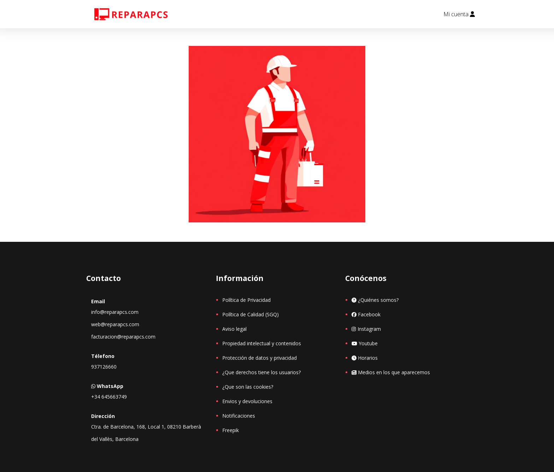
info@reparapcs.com (114, 312)
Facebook (366, 314)
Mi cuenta (459, 14)
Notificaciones (238, 415)
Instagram (366, 328)
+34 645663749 (109, 396)
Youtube (365, 343)
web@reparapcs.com (115, 324)
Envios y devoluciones (247, 401)
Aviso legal (234, 328)
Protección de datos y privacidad (259, 357)
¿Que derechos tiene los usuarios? (261, 372)
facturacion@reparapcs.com (123, 336)
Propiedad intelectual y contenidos (261, 343)
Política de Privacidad (246, 300)
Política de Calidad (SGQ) (250, 314)
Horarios (365, 357)
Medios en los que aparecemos (391, 372)
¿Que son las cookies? (247, 386)
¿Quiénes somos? (375, 300)
